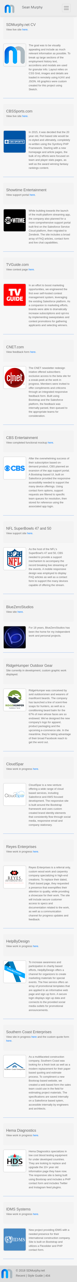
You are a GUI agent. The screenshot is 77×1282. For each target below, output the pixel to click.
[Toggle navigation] (66, 8)
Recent (20, 1275)
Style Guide (35, 1275)
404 (47, 1275)
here (25, 29)
